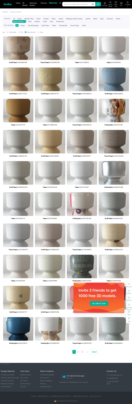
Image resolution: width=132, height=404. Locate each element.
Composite (12, 32)
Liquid (45, 21)
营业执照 (54, 396)
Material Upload (25, 375)
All (60, 3)
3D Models (25, 4)
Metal (95, 19)
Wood (20, 19)
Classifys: (7, 18)
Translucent (60, 21)
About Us (43, 383)
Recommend (31, 32)
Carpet (61, 19)
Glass (102, 19)
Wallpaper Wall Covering (74, 19)
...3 (87, 352)
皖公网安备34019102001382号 (67, 401)
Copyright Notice (45, 386)
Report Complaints (46, 380)
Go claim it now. (99, 303)
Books (23, 25)
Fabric (53, 19)
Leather (87, 19)
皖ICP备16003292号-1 (64, 396)
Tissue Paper (74, 25)
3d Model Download (7, 375)
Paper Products (19, 21)
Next (94, 352)
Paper (54, 25)
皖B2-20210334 (95, 396)
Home (18, 3)
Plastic (118, 19)
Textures (43, 3)
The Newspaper (33, 25)
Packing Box (63, 25)
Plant (29, 21)
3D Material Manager (47, 375)
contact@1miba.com (114, 375)
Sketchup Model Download (10, 378)
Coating (46, 19)
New (41, 32)
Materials (53, 3)
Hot (22, 32)
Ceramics (110, 19)
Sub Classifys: (9, 25)
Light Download (6, 386)
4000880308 (112, 378)
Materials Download (7, 383)
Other (84, 25)
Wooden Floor (29, 19)
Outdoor (37, 21)
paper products (16, 12)
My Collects (24, 380)
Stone (38, 19)
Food (51, 21)
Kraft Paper (45, 25)
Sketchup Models (33, 4)
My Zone (23, 386)
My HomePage (25, 383)
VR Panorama (44, 378)
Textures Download (7, 380)
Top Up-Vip (24, 378)
